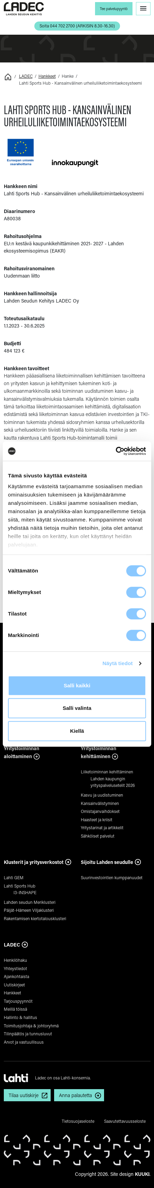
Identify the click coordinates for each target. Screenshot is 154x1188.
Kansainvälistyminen (100, 803)
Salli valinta (77, 708)
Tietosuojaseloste (78, 1121)
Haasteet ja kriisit (96, 819)
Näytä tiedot (118, 663)
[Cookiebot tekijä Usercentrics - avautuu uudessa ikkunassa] (115, 451)
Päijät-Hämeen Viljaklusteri (29, 910)
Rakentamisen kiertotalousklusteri (35, 918)
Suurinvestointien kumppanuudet (112, 877)
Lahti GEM (14, 877)
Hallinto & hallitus (20, 1017)
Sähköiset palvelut (97, 836)
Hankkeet (47, 76)
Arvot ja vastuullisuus (24, 1042)
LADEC (26, 76)
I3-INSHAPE (25, 892)
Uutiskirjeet (14, 984)
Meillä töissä (15, 1009)
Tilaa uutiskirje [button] (23, 1095)
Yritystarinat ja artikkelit (102, 827)
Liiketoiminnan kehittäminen (107, 771)
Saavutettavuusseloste (125, 1121)
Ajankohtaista (16, 976)
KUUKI (142, 1174)
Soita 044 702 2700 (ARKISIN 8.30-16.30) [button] (77, 25)
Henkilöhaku (15, 960)
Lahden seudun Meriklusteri (29, 902)
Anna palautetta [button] (75, 1095)
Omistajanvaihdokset (100, 811)
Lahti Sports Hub (19, 886)
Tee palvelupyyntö (114, 8)
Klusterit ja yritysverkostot (33, 862)
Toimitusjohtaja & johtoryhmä (31, 1025)
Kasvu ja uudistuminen (102, 795)
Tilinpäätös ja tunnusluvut (28, 1033)
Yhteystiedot (15, 968)
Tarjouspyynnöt (18, 1001)
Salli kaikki (77, 685)
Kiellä (77, 731)
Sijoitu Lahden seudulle (107, 862)
